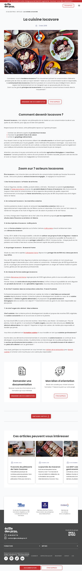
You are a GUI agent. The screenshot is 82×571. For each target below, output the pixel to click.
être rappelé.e (52, 568)
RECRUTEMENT (58, 556)
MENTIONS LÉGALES (8, 556)
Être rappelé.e (68, 5)
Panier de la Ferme (17, 189)
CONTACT (66, 556)
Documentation (30, 568)
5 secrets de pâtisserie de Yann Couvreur (30, 467)
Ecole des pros (11, 12)
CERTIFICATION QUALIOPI (46, 556)
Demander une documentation (33, 102)
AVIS (73, 556)
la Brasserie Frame (31, 253)
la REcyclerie (48, 228)
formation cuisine (30, 333)
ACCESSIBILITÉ (34, 556)
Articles (19, 12)
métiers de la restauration (55, 350)
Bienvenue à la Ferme (18, 277)
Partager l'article (41, 416)
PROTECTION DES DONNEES (22, 556)
